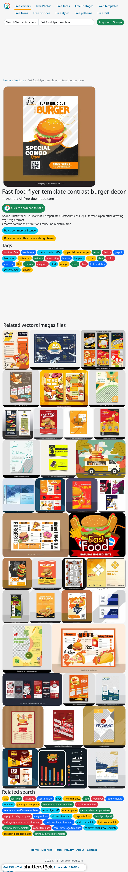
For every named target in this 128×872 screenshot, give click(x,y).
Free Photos (43, 6)
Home (7, 80)
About (80, 850)
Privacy (69, 850)
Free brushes (41, 13)
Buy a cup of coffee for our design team (29, 238)
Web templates (108, 6)
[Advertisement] (64, 53)
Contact (92, 850)
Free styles (62, 13)
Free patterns (83, 13)
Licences (46, 850)
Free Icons (21, 13)
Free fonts (63, 6)
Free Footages (84, 6)
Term (58, 850)
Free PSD (103, 13)
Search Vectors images (20, 22)
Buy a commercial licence (20, 230)
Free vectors (22, 6)
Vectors (19, 80)
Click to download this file (23, 208)
